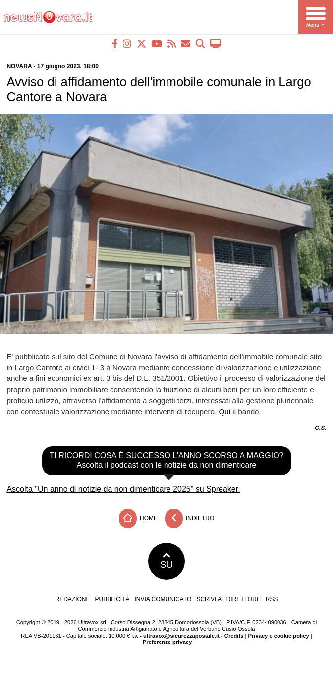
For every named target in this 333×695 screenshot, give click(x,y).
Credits (234, 636)
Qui (224, 411)
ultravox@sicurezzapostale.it (181, 636)
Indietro (190, 518)
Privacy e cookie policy (278, 636)
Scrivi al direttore (228, 599)
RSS (272, 599)
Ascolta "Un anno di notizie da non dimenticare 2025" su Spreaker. (123, 489)
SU (166, 561)
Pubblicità (112, 599)
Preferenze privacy (167, 642)
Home (138, 518)
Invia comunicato (163, 599)
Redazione (72, 599)
